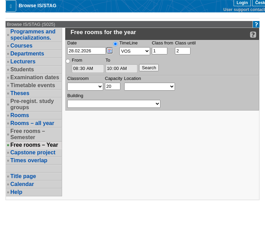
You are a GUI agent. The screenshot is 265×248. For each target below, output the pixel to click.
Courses (21, 46)
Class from (162, 42)
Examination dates (34, 77)
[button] (11, 6)
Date (72, 42)
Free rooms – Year (34, 145)
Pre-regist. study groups (32, 104)
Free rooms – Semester (27, 134)
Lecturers (23, 61)
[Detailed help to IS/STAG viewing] (253, 34)
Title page (23, 176)
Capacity (113, 78)
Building (75, 95)
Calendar (22, 184)
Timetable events (32, 85)
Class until (185, 42)
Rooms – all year (32, 123)
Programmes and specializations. (33, 35)
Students (22, 69)
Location (132, 78)
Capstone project (33, 152)
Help (16, 192)
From (77, 60)
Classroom (78, 78)
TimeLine (128, 42)
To (108, 60)
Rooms (19, 115)
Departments (27, 53)
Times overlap (28, 160)
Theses (19, 93)
